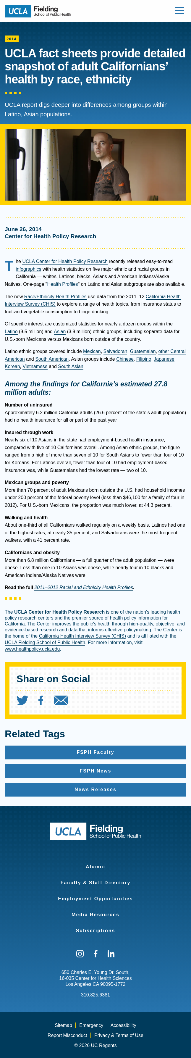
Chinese (125, 359)
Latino (11, 331)
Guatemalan (143, 351)
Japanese (164, 359)
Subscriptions (95, 930)
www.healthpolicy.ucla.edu (32, 648)
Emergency (91, 1025)
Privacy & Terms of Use (118, 1035)
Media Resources (95, 914)
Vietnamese (34, 366)
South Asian (70, 366)
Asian (60, 331)
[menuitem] (27, 701)
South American (52, 359)
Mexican (92, 351)
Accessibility (123, 1025)
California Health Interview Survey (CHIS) (82, 635)
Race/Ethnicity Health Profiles (55, 296)
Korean (12, 366)
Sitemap (63, 1025)
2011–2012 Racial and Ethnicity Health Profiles (83, 587)
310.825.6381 (95, 994)
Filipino (143, 359)
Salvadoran (115, 351)
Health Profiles (62, 284)
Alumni (95, 866)
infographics (28, 269)
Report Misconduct (67, 1035)
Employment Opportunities (95, 898)
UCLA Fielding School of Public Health (45, 642)
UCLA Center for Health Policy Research (64, 261)
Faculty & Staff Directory (96, 882)
